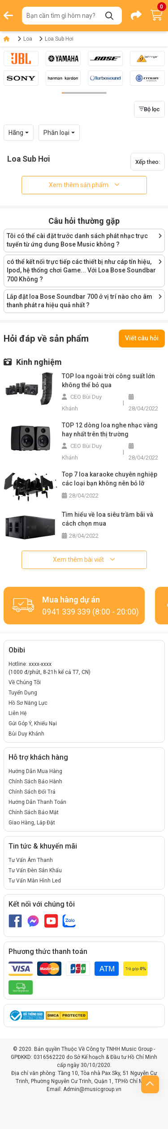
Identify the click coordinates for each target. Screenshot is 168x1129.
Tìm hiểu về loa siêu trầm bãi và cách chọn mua (107, 519)
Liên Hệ (17, 713)
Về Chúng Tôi (25, 682)
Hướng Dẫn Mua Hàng (35, 771)
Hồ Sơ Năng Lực (28, 703)
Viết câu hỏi (142, 338)
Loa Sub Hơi (59, 39)
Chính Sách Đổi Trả (32, 792)
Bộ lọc (149, 109)
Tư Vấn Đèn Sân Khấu (35, 870)
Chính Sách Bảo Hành (35, 781)
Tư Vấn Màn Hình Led (35, 881)
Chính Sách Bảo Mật (34, 812)
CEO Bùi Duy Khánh (82, 402)
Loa (27, 39)
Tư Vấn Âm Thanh (31, 860)
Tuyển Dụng (23, 693)
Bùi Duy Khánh (26, 734)
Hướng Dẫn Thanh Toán (37, 802)
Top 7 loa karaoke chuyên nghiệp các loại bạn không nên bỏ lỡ (109, 479)
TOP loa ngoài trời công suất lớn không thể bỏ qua (108, 380)
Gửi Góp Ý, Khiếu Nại (33, 723)
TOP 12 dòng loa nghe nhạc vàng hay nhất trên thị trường (110, 430)
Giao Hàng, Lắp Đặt (32, 823)
